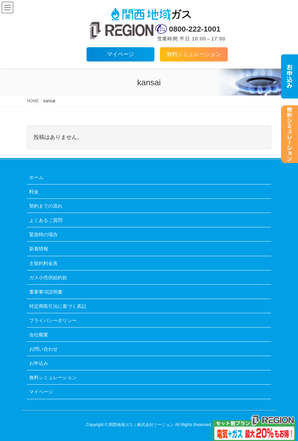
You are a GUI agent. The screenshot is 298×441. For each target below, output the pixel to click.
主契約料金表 (43, 263)
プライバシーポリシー (53, 320)
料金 (34, 191)
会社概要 (38, 334)
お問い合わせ (43, 349)
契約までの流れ (45, 206)
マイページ (120, 54)
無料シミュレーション (194, 54)
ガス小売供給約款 (48, 277)
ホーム (36, 177)
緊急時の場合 (43, 234)
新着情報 (38, 248)
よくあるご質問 (45, 220)
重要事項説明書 (45, 292)
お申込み (38, 363)
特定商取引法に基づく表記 (57, 306)
